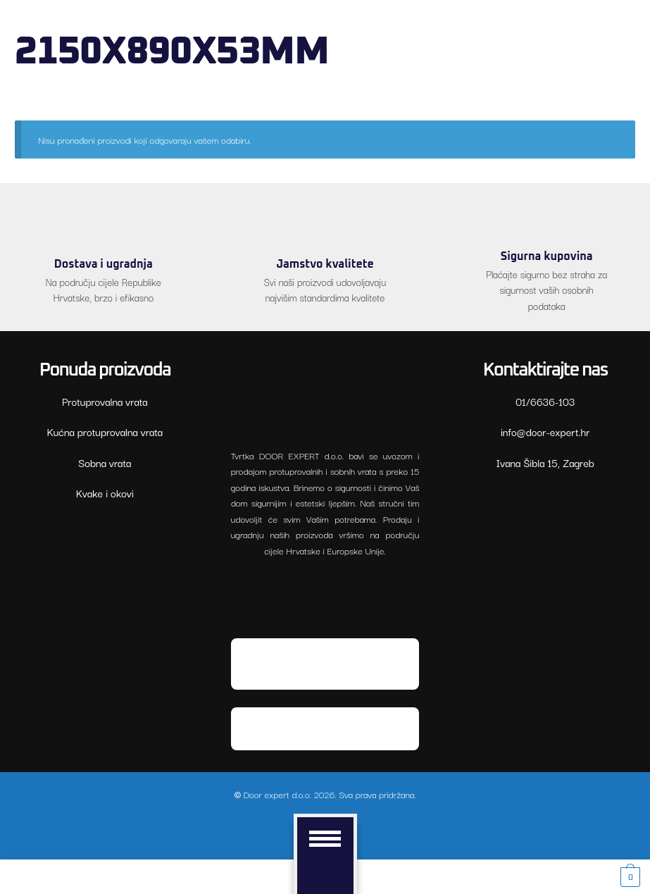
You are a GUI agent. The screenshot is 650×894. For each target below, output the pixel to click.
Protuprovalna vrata (105, 401)
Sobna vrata (104, 462)
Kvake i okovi (105, 493)
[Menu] (330, 838)
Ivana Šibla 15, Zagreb (545, 462)
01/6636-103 (545, 401)
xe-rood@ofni (545, 432)
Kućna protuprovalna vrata (105, 431)
